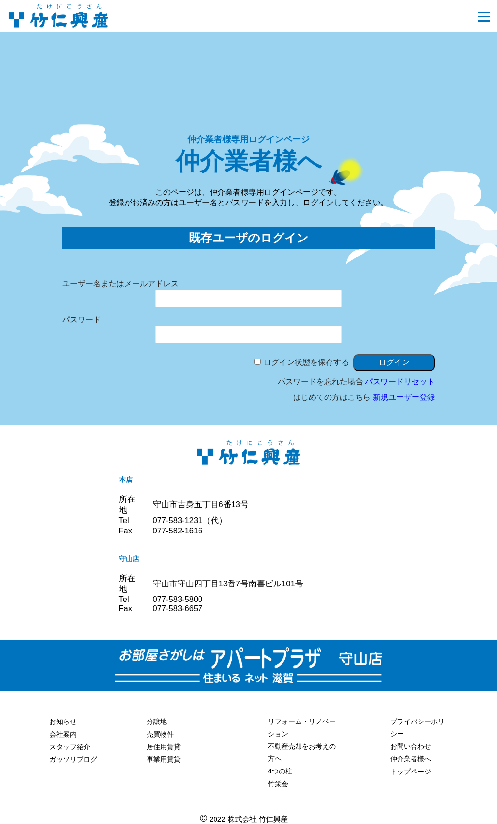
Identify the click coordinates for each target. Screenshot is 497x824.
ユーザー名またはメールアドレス (120, 283)
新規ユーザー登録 (404, 397)
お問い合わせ (410, 746)
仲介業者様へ (410, 759)
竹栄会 (278, 784)
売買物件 (160, 734)
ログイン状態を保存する (306, 362)
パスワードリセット (400, 382)
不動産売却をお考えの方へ (302, 752)
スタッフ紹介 (70, 747)
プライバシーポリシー (417, 728)
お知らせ (63, 721)
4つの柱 (280, 771)
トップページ (410, 771)
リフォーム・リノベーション (302, 728)
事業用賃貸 (164, 759)
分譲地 (157, 721)
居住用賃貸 (164, 747)
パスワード (81, 319)
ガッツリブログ (73, 759)
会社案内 (63, 734)
